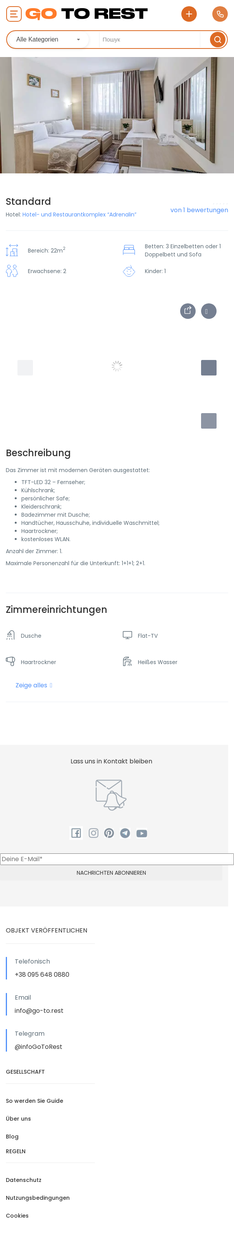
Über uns (18, 1119)
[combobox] (49, 39)
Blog (12, 1136)
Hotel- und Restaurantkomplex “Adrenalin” (79, 214)
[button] (209, 421)
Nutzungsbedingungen (38, 1198)
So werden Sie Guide (34, 1101)
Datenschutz (23, 1180)
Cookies (17, 1216)
